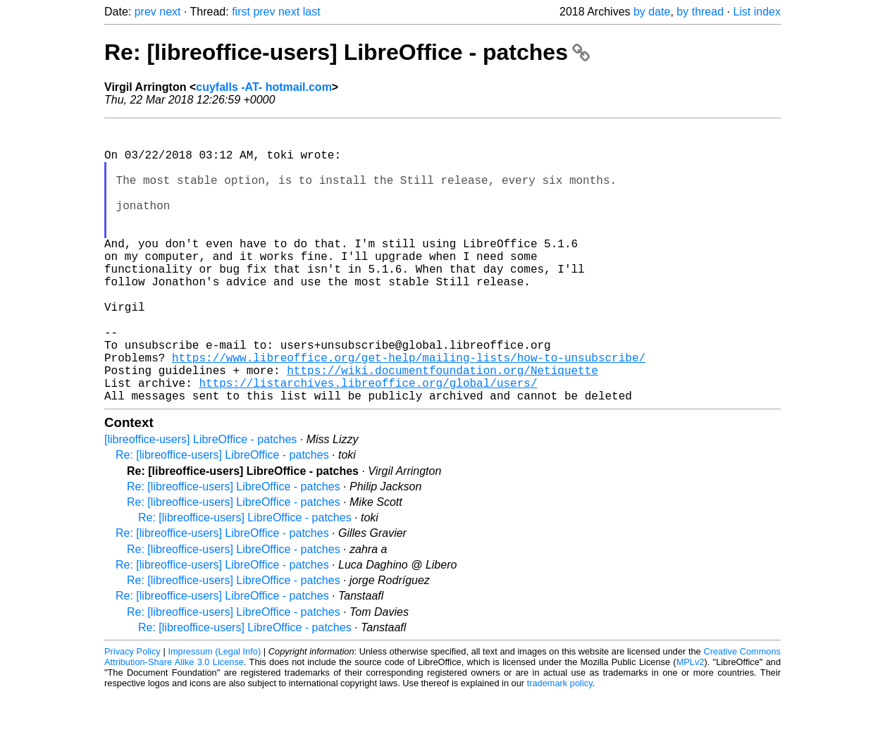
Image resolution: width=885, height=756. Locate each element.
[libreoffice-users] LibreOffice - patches (200, 501)
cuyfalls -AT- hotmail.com (264, 87)
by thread (700, 12)
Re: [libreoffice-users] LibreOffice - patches (347, 52)
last (312, 12)
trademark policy (560, 745)
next (169, 12)
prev (145, 12)
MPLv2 (690, 724)
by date (651, 12)
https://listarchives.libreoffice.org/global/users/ (368, 442)
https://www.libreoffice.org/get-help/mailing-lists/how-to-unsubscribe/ (408, 411)
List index (757, 12)
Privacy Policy (132, 713)
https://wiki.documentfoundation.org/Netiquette (442, 426)
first (241, 12)
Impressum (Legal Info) (214, 713)
